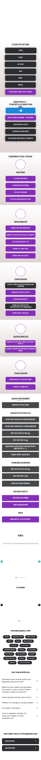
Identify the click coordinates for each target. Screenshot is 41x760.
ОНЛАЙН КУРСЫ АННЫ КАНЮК (20, 131)
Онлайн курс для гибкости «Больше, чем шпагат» (20, 235)
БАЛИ (20, 71)
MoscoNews (31, 658)
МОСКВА (20, 85)
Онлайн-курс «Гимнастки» (20, 387)
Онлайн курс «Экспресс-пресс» (20, 292)
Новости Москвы (10, 658)
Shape (18, 641)
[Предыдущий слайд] (1, 561)
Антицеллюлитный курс (20, 299)
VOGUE (7, 636)
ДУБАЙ (20, 57)
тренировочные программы (20, 185)
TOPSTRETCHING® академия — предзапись (20, 117)
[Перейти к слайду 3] (19, 577)
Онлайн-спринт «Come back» (20, 313)
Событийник (32, 649)
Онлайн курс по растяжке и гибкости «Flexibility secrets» (20, 343)
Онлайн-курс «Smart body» (20, 249)
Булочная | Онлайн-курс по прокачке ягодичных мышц (20, 349)
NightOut (12, 662)
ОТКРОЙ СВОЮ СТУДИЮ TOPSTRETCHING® (20, 92)
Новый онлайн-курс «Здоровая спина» (20, 379)
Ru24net (21, 658)
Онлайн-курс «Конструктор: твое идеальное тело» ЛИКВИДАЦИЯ (20, 306)
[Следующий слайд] (39, 561)
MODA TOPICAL (31, 636)
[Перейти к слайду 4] (21, 577)
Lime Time (14, 645)
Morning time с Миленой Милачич (20, 228)
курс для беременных (20, 192)
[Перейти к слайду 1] (18, 620)
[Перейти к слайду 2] (17, 577)
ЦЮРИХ (21, 50)
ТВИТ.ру (21, 649)
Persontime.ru (25, 645)
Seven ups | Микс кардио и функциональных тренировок (20, 285)
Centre (10, 641)
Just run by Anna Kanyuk (20, 178)
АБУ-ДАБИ (20, 64)
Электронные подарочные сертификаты (20, 138)
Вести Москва (28, 641)
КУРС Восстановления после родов (20, 199)
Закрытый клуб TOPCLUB (20, 124)
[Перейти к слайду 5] (23, 577)
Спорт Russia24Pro (24, 662)
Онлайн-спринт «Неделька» (20, 256)
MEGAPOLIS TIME (17, 636)
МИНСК (20, 78)
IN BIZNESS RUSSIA (9, 649)
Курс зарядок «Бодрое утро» (20, 242)
